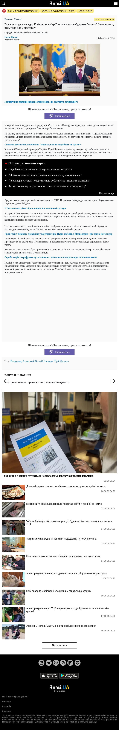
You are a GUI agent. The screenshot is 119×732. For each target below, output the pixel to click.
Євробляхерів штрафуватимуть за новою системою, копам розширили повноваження (51, 257)
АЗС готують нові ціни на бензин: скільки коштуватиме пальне (45, 175)
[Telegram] (49, 663)
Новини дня (85, 11)
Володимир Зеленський (22, 361)
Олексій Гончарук (44, 361)
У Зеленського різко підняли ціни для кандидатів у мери (35, 208)
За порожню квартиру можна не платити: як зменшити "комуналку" (47, 186)
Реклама (6, 701)
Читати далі (59, 645)
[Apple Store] (49, 675)
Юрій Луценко (61, 361)
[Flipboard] (70, 663)
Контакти (6, 711)
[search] (3, 3)
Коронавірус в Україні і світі (58, 11)
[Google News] (63, 663)
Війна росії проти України (23, 11)
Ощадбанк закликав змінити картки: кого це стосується (40, 169)
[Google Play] (69, 675)
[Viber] (56, 663)
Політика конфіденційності (15, 696)
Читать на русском (104, 19)
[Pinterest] (78, 663)
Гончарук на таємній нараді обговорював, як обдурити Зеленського (41, 102)
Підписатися (59, 116)
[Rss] (41, 663)
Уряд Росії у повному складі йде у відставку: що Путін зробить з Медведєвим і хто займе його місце (58, 234)
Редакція (6, 706)
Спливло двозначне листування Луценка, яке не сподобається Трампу (43, 144)
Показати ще (106, 193)
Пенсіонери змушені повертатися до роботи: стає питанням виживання (49, 180)
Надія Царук (11, 37)
